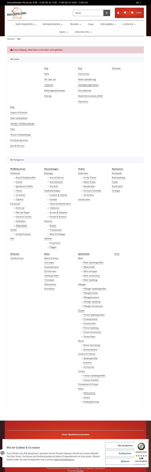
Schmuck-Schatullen (92, 190)
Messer (19, 190)
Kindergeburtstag (91, 401)
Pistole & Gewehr (24, 216)
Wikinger (82, 284)
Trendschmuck (16, 258)
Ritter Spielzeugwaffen (93, 262)
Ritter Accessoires (91, 275)
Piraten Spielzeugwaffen (94, 314)
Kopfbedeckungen (52, 190)
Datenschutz (83, 73)
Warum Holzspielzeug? (20, 134)
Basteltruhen (89, 186)
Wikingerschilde (90, 293)
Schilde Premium (23, 234)
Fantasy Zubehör (91, 380)
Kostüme (48, 221)
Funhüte (53, 199)
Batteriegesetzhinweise (54, 90)
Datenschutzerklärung (79, 460)
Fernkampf (15, 203)
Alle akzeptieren (124, 446)
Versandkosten (84, 90)
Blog (46, 68)
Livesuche (48, 84)
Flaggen (53, 247)
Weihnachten (50, 284)
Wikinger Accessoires (93, 306)
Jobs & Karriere (17, 145)
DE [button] (137, 2)
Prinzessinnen (56, 229)
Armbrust (20, 208)
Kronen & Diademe (58, 212)
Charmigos (49, 262)
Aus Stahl (54, 186)
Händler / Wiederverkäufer (22, 123)
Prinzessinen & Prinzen (88, 384)
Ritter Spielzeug (90, 280)
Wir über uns (50, 79)
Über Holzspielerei (18, 118)
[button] (118, 13)
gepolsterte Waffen (24, 186)
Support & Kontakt (18, 112)
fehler (46, 73)
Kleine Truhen (89, 182)
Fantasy (81, 371)
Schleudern (21, 221)
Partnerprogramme (19, 140)
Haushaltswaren (51, 267)
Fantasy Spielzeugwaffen (94, 375)
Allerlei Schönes (51, 258)
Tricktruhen (88, 195)
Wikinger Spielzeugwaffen (94, 288)
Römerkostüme (90, 349)
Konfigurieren (124, 454)
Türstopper (49, 280)
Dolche (19, 182)
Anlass (81, 388)
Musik (116, 254)
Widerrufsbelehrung (87, 79)
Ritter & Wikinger (57, 234)
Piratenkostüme (90, 319)
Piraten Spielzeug (91, 327)
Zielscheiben (21, 225)
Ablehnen (124, 461)
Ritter (80, 258)
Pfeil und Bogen (22, 212)
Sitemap (47, 96)
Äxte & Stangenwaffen (25, 177)
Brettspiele (117, 173)
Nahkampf (15, 173)
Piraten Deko (89, 336)
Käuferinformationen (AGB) (90, 96)
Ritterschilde (89, 267)
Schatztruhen (84, 199)
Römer (81, 340)
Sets (12, 238)
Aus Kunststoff (56, 182)
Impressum (83, 101)
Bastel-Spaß (117, 186)
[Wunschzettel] (125, 13)
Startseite (116, 68)
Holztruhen (83, 173)
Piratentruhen (89, 323)
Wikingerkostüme (91, 297)
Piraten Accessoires (92, 332)
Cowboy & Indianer (58, 195)
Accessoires (55, 242)
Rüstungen (48, 173)
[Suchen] (88, 13)
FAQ (12, 129)
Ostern (86, 397)
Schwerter (20, 195)
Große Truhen (89, 177)
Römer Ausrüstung (91, 345)
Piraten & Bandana (58, 216)
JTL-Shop (80, 471)
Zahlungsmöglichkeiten (88, 84)
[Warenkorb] (136, 13)
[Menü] (146, 443)
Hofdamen (54, 208)
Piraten (53, 225)
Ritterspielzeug (118, 177)
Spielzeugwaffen (90, 358)
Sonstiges (116, 190)
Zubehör (20, 199)
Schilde (13, 229)
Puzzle (115, 182)
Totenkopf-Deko (51, 275)
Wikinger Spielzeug (91, 301)
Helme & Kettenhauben (60, 203)
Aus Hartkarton (57, 177)
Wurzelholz (49, 288)
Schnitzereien (50, 271)
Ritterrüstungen (90, 271)
